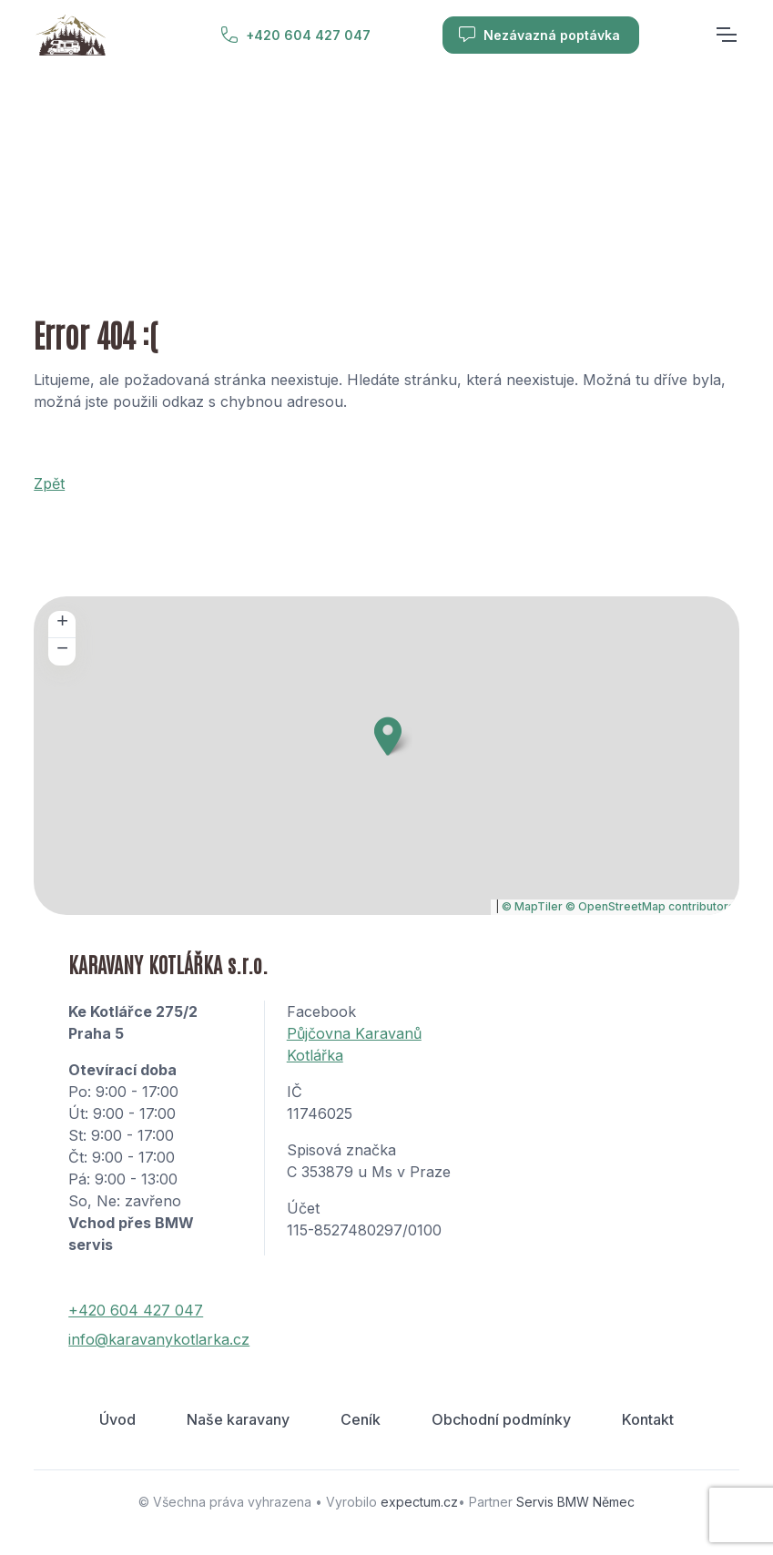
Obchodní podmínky (501, 1419)
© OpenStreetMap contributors (650, 906)
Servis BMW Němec (575, 1501)
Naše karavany (238, 1419)
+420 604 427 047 (295, 34)
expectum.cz (419, 1501)
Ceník (361, 1419)
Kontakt (648, 1419)
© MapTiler (532, 906)
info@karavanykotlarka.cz (158, 1339)
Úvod (117, 1419)
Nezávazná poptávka (539, 34)
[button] (388, 736)
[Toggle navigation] (725, 34)
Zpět (49, 483)
